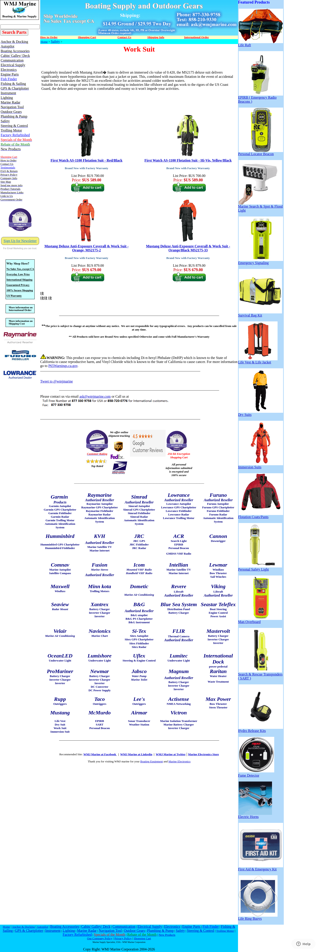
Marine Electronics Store (203, 754)
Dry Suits (260, 413)
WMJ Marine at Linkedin (136, 754)
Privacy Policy (123, 938)
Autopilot (42, 926)
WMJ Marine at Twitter (171, 754)
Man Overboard (260, 620)
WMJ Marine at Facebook (100, 754)
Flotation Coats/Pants (260, 515)
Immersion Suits (260, 465)
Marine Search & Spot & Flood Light (260, 206)
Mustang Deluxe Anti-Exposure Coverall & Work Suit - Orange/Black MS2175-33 (188, 248)
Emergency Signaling (260, 261)
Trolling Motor (225, 930)
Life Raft (260, 43)
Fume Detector (256, 773)
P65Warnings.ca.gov (62, 366)
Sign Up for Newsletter (20, 241)
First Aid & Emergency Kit (260, 867)
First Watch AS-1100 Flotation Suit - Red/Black (86, 160)
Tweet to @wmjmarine (56, 381)
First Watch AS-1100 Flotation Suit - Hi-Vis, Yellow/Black (188, 160)
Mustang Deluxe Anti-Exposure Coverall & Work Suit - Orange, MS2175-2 (86, 248)
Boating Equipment (151, 761)
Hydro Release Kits (260, 729)
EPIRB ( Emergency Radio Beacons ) (260, 97)
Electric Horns (255, 815)
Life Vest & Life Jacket (258, 360)
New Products (167, 934)
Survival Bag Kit (260, 313)
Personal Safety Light (260, 567)
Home (44, 41)
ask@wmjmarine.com (94, 396)
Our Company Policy (99, 938)
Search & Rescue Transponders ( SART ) (260, 674)
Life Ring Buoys (258, 917)
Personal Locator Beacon (260, 152)
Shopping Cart (142, 938)
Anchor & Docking (23, 926)
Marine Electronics (179, 761)
